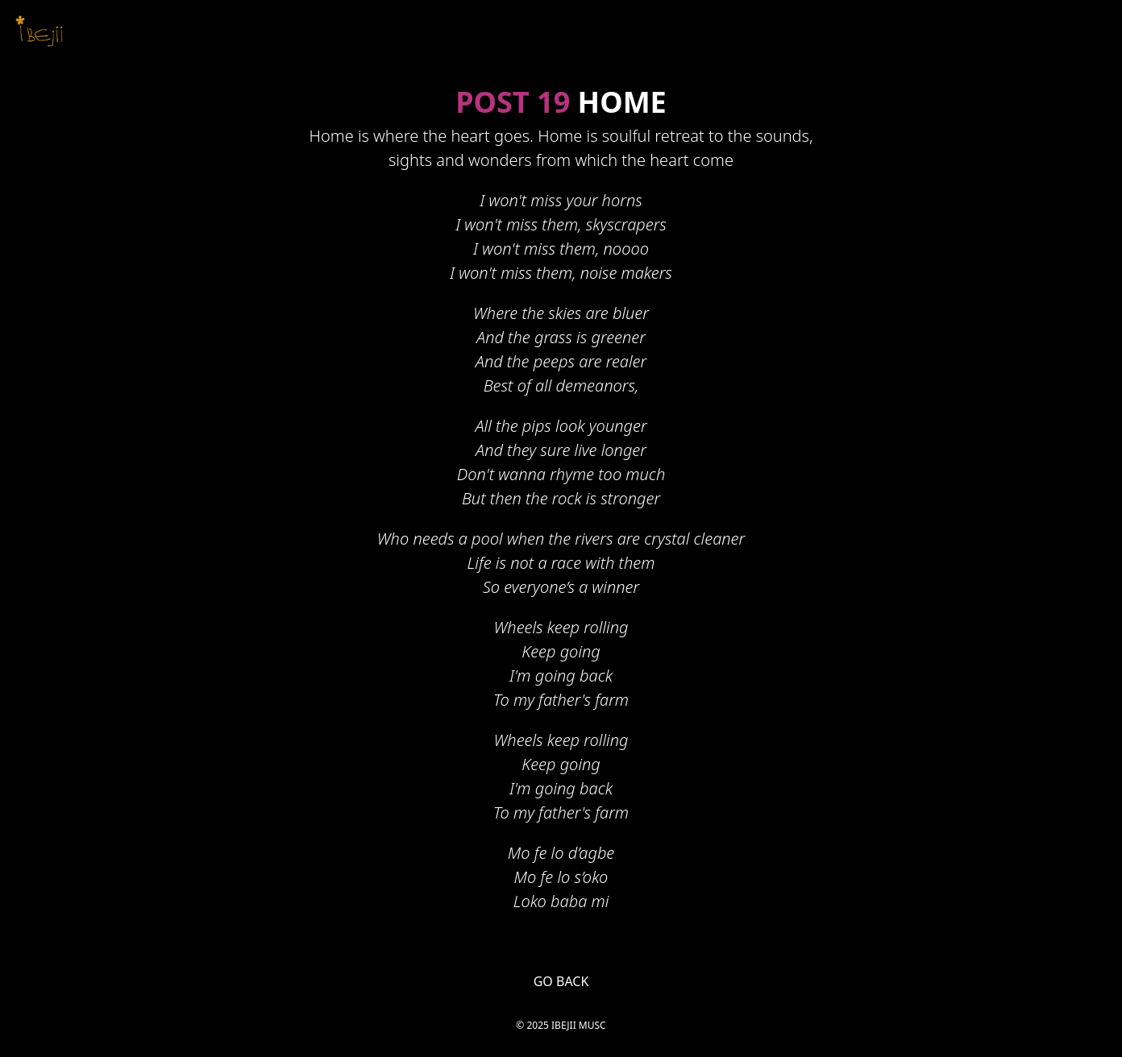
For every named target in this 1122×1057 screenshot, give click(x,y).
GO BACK (561, 981)
